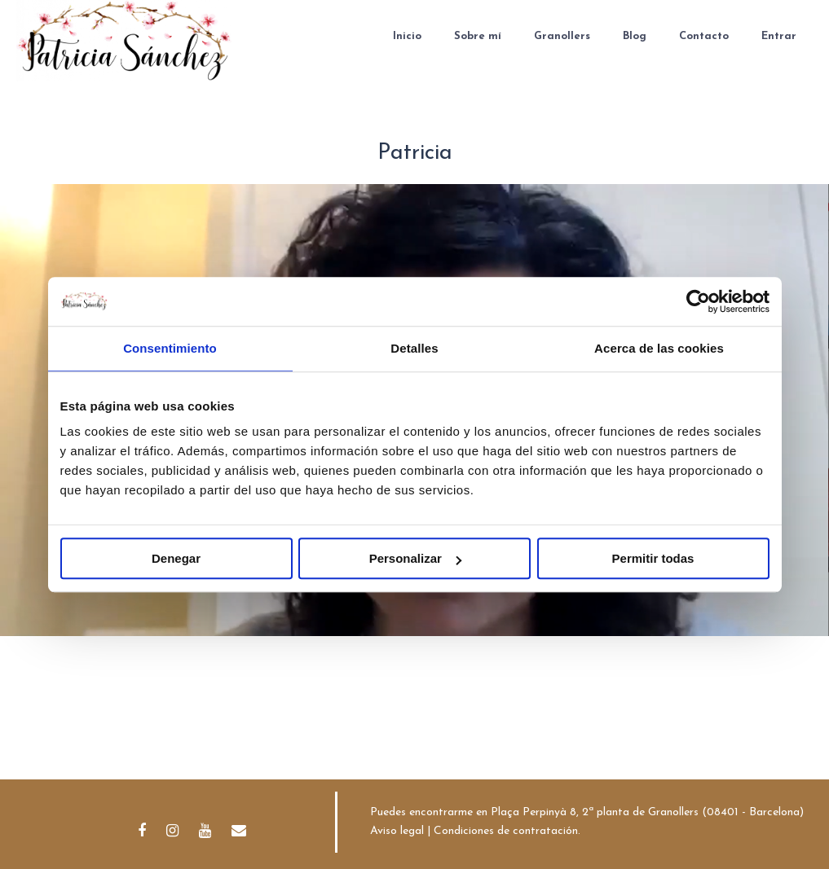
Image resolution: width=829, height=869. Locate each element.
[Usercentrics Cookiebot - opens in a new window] (698, 301)
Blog (634, 36)
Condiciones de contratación (506, 831)
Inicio (407, 36)
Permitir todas (653, 558)
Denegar (176, 558)
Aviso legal (397, 831)
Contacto (704, 36)
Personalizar (415, 558)
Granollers (562, 36)
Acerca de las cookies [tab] (659, 348)
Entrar (778, 36)
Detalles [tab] (414, 348)
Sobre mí (477, 36)
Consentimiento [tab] (170, 348)
